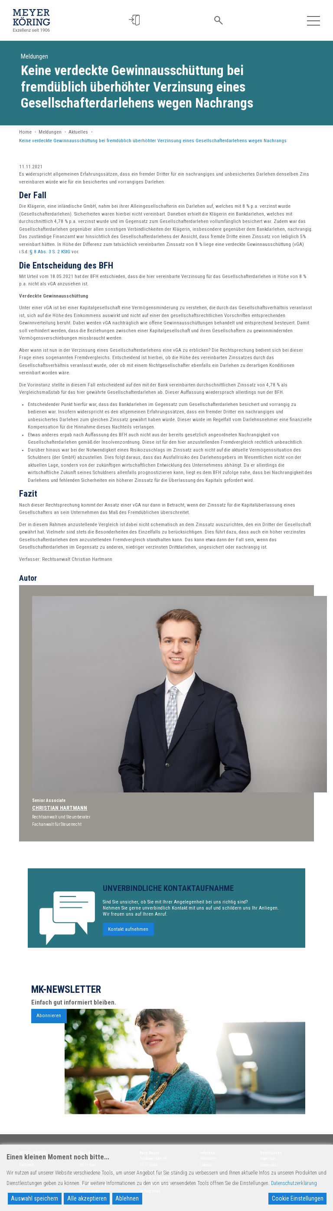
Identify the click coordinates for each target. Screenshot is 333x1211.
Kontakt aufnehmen (128, 942)
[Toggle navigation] (313, 20)
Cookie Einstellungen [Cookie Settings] (297, 1198)
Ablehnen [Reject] (127, 1198)
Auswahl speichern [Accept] (34, 1198)
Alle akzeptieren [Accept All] (87, 1198)
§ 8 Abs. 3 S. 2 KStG (50, 252)
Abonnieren (48, 1028)
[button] (135, 20)
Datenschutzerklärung (294, 1183)
